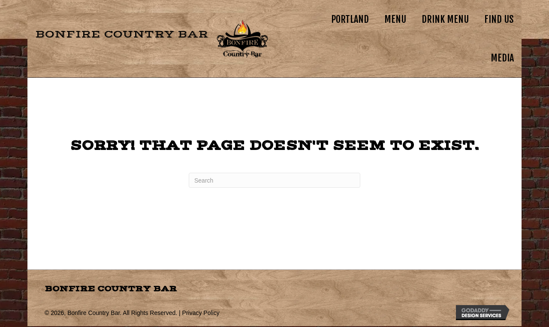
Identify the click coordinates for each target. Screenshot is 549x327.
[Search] (274, 180)
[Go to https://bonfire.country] (147, 38)
